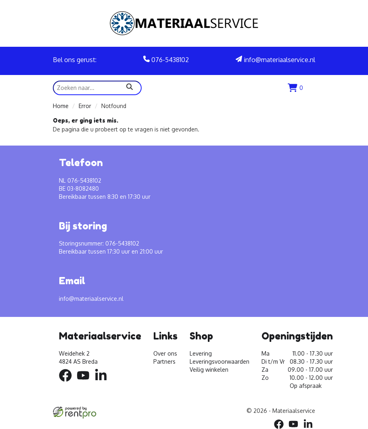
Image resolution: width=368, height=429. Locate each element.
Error (85, 105)
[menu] (311, 88)
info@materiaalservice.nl (275, 60)
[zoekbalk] (97, 88)
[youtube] (85, 382)
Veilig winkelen (209, 369)
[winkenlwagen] (295, 88)
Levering (201, 353)
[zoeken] (129, 87)
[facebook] (68, 382)
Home (61, 105)
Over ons (165, 353)
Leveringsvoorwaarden (219, 361)
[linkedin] (103, 382)
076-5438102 (166, 60)
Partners (164, 361)
